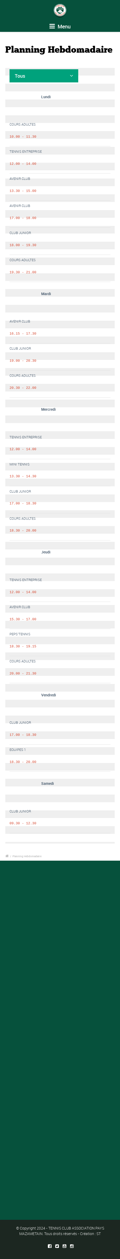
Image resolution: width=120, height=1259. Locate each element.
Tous (20, 76)
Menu (60, 26)
